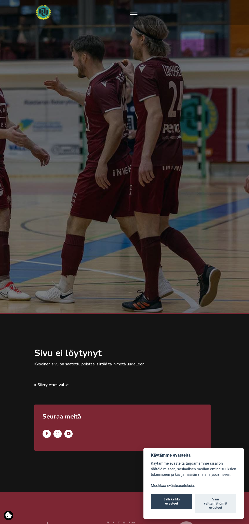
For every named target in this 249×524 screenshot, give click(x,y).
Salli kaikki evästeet (171, 501)
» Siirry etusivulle (51, 385)
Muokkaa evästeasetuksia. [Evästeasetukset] (173, 486)
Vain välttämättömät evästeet (215, 503)
